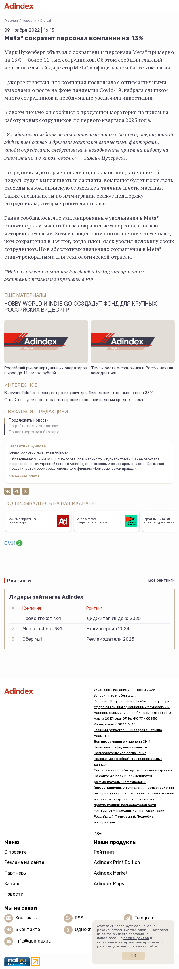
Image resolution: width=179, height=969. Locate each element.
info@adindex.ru (33, 941)
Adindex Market (111, 873)
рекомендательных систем (119, 946)
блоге (137, 67)
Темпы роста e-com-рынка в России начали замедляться (132, 371)
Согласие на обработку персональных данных (133, 770)
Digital (45, 20)
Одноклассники (92, 929)
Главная (11, 20)
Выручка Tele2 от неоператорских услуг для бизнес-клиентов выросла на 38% (79, 393)
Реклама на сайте (24, 862)
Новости (29, 20)
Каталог (13, 883)
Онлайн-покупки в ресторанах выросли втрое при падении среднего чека (73, 400)
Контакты (26, 918)
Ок (133, 955)
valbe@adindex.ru (25, 476)
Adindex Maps (109, 883)
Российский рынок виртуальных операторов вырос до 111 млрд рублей (45, 371)
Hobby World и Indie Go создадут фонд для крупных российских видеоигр (80, 307)
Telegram (145, 918)
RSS (79, 918)
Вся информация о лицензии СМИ (122, 741)
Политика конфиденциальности (120, 747)
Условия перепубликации (115, 695)
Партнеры (15, 873)
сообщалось (35, 217)
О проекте (15, 852)
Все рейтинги (161, 580)
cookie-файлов (136, 938)
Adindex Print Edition (117, 862)
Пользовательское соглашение (120, 753)
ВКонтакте (27, 929)
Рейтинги (105, 852)
